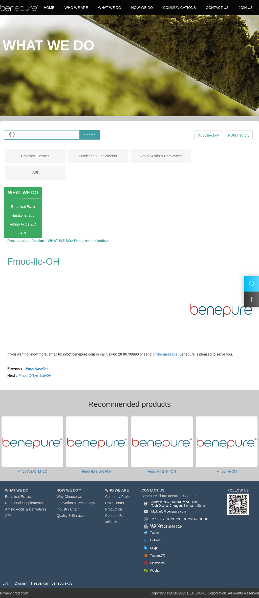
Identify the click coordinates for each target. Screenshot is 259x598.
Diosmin (21, 583)
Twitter (154, 533)
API (35, 172)
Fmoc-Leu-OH (37, 368)
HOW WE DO (142, 8)
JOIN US (246, 8)
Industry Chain (67, 509)
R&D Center (114, 503)
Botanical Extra (23, 207)
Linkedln (155, 540)
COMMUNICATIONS (179, 8)
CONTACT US (217, 8)
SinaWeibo (157, 563)
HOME (49, 8)
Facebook (156, 525)
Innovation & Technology (75, 503)
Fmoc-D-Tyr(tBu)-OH (34, 375)
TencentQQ (157, 555)
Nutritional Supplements (98, 156)
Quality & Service (69, 516)
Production (113, 509)
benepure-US (62, 583)
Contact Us (114, 516)
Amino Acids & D (23, 224)
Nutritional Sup (23, 215)
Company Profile (118, 497)
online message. (165, 354)
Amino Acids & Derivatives (161, 156)
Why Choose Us (69, 497)
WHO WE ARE (76, 8)
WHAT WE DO (109, 8)
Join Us (111, 522)
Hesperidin (39, 583)
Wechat (155, 570)
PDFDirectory (238, 135)
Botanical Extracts (35, 156)
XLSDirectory (208, 135)
